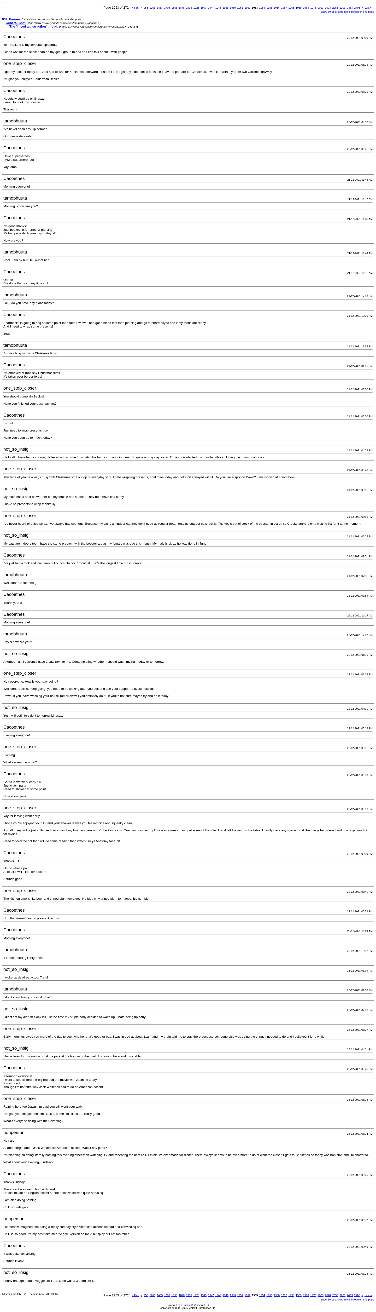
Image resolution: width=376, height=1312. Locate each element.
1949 (225, 7)
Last (368, 7)
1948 (218, 7)
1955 (269, 7)
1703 (167, 7)
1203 (152, 7)
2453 (350, 7)
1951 (240, 7)
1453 (160, 7)
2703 (357, 7)
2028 (328, 7)
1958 (291, 7)
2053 (335, 7)
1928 (196, 7)
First (135, 7)
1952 (247, 7)
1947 (211, 7)
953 (146, 7)
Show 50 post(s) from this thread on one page (347, 11)
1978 (313, 7)
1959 (298, 7)
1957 (284, 7)
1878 (181, 7)
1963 (306, 7)
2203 (342, 7)
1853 (174, 7)
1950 (233, 7)
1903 (189, 7)
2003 (320, 7)
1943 (203, 7)
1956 (277, 7)
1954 (262, 7)
